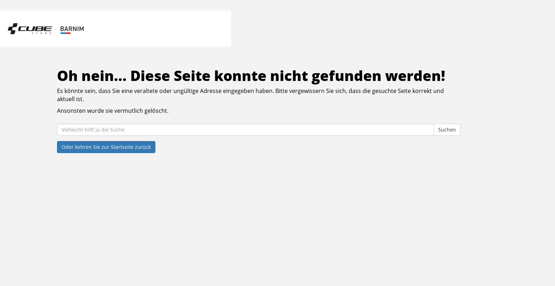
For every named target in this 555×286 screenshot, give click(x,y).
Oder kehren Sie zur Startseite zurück (106, 147)
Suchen (447, 129)
